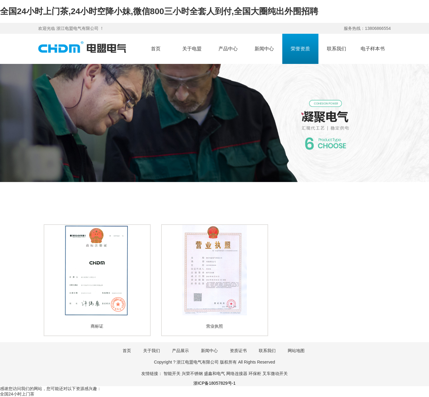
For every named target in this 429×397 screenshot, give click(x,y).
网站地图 (296, 350)
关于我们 (151, 350)
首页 (156, 48)
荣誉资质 (300, 48)
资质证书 (238, 350)
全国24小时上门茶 (17, 394)
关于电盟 (192, 48)
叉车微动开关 (275, 373)
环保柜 (255, 373)
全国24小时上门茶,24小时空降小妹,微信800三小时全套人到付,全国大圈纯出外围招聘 (159, 11)
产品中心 (228, 48)
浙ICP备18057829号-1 (214, 383)
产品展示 (180, 350)
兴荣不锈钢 (192, 373)
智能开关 (172, 373)
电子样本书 (373, 48)
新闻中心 (264, 48)
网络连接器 (236, 373)
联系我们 (336, 48)
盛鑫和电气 (214, 373)
